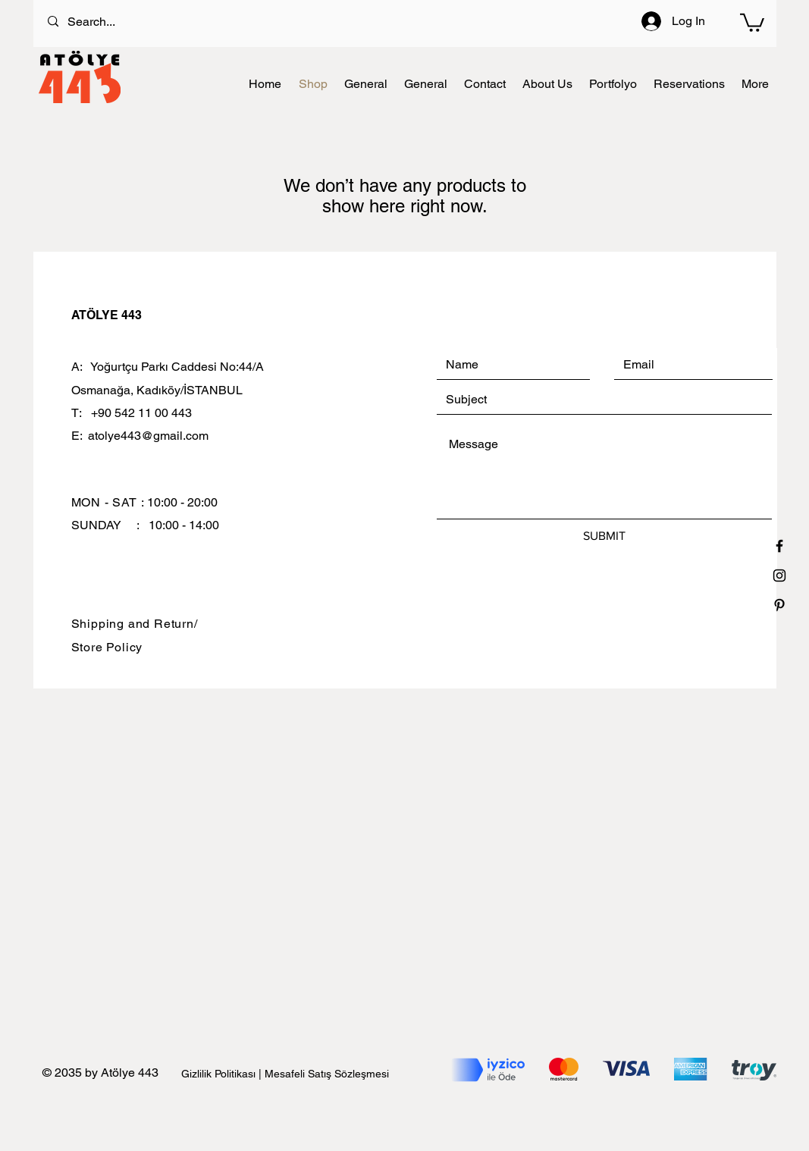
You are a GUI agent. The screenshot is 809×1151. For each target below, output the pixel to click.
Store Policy (107, 647)
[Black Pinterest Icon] (779, 605)
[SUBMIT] (604, 536)
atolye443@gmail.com (148, 435)
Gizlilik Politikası (220, 1074)
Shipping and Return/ (134, 623)
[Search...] (347, 22)
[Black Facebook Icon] (779, 546)
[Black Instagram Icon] (779, 575)
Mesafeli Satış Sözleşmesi (327, 1074)
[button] (752, 21)
